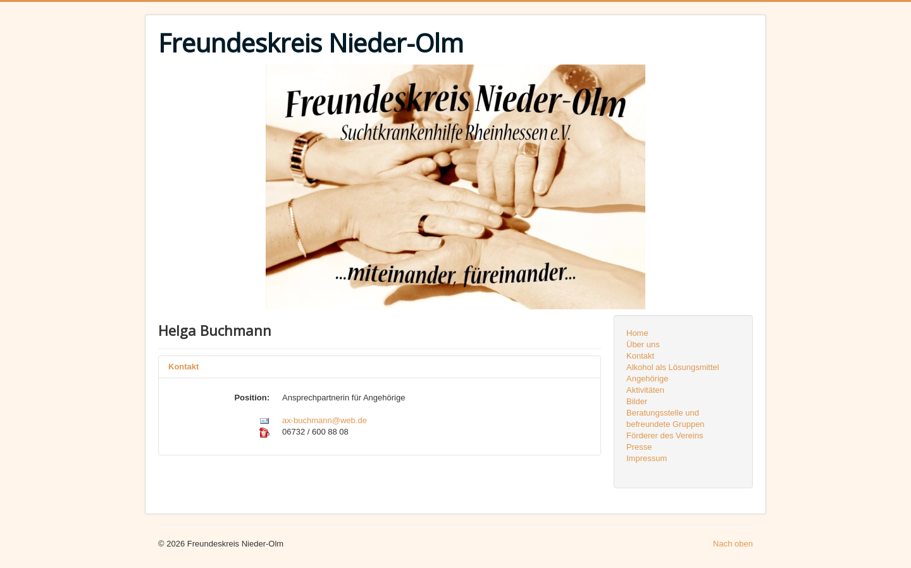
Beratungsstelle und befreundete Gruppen (665, 418)
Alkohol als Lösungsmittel (672, 367)
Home (637, 333)
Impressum (646, 458)
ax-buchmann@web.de (324, 420)
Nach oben (733, 543)
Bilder (636, 401)
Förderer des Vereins (664, 435)
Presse (639, 447)
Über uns (643, 344)
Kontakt (183, 366)
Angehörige (647, 378)
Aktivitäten (645, 390)
